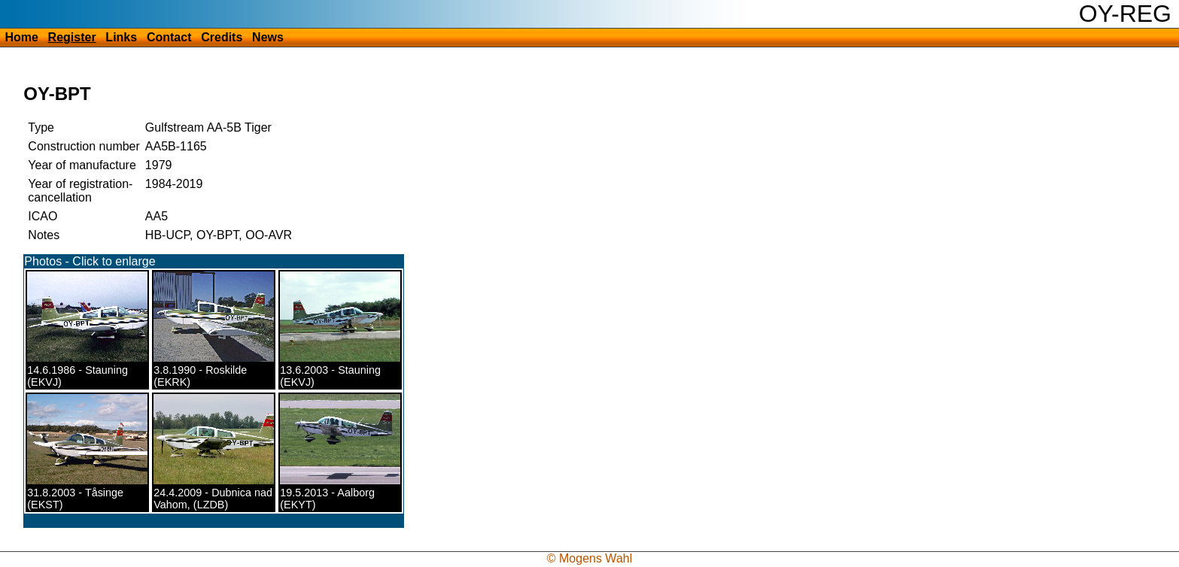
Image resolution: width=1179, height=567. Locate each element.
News (268, 37)
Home (21, 37)
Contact (169, 37)
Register (72, 37)
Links (121, 37)
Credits (221, 37)
